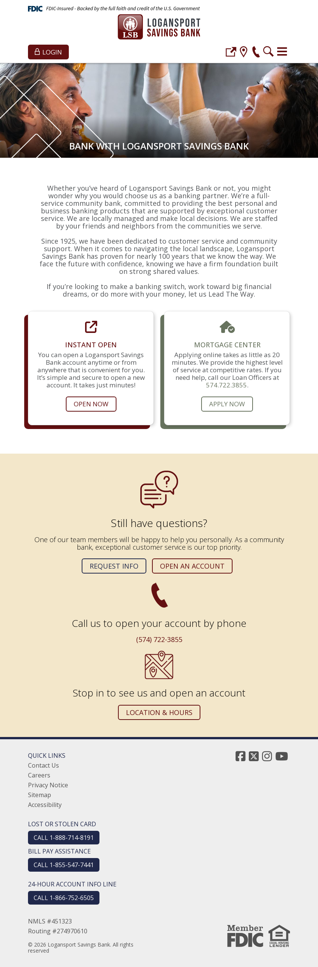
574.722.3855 (226, 385)
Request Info (114, 566)
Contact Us (43, 765)
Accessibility (45, 805)
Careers (39, 775)
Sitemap (39, 795)
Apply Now (227, 404)
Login (48, 52)
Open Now (91, 404)
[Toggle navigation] (282, 51)
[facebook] (240, 756)
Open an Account (192, 566)
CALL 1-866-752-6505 (64, 898)
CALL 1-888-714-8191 (64, 837)
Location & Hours (159, 712)
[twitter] (254, 756)
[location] (243, 52)
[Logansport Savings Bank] (159, 27)
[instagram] (267, 756)
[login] (231, 52)
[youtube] (281, 756)
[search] (268, 52)
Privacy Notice (48, 785)
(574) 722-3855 (159, 639)
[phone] (256, 52)
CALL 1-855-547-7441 (64, 865)
